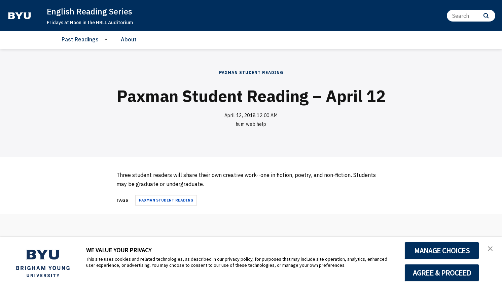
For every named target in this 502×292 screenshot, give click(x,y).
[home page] (19, 15)
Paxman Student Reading (251, 72)
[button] (491, 249)
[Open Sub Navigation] (106, 39)
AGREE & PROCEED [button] (442, 273)
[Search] (471, 16)
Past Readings (80, 39)
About (129, 39)
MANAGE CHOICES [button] (442, 250)
